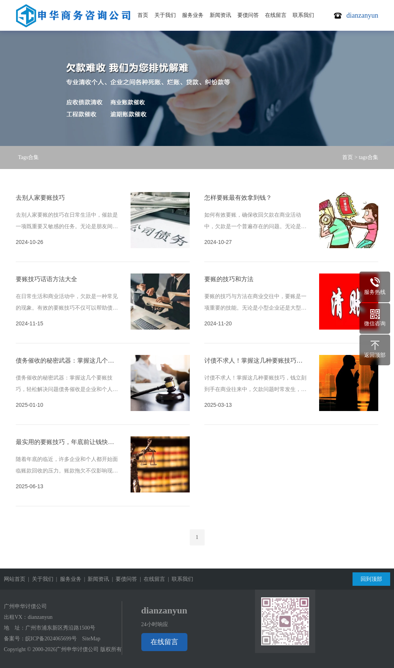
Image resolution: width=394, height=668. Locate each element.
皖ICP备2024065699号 (51, 638)
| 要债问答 (123, 579)
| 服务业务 (67, 579)
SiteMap (91, 638)
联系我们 (303, 15)
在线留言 (275, 15)
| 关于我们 (39, 579)
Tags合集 (28, 157)
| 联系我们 (179, 579)
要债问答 (248, 15)
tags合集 (368, 157)
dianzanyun (40, 617)
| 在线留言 (151, 579)
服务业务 (193, 15)
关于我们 (165, 15)
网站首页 (14, 579)
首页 (142, 15)
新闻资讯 (220, 15)
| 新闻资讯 (95, 579)
